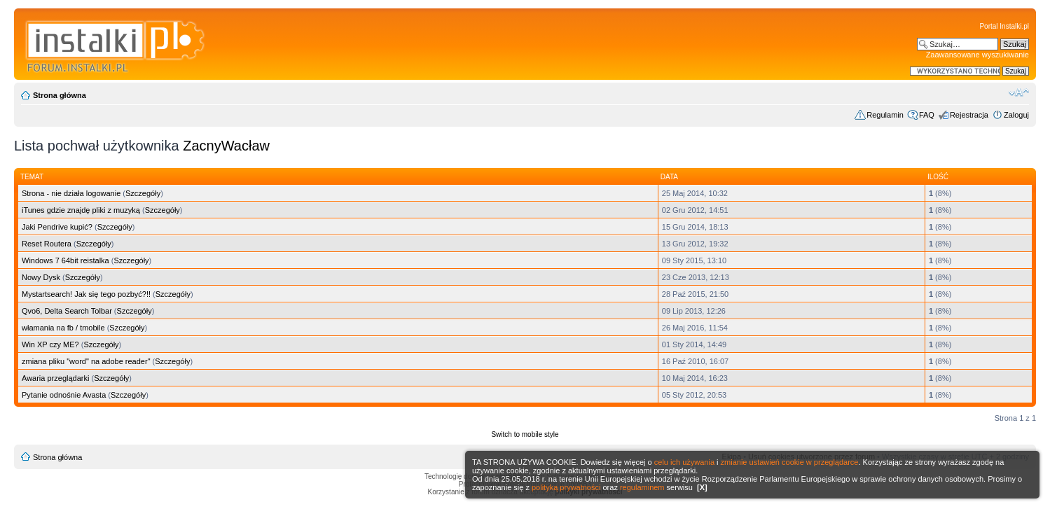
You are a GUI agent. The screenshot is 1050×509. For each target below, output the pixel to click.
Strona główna (59, 95)
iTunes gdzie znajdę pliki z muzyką (81, 210)
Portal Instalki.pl (1004, 26)
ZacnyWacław (226, 145)
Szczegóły (142, 193)
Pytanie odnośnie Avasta (64, 395)
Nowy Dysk (41, 277)
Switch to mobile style (524, 434)
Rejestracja (969, 115)
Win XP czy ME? (50, 344)
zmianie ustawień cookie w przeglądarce (790, 462)
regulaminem (642, 487)
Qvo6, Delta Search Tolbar (67, 311)
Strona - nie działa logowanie (71, 193)
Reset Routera (46, 243)
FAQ (926, 115)
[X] (702, 487)
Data (669, 177)
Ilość (937, 177)
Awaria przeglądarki (55, 378)
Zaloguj (1016, 115)
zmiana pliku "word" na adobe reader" (86, 361)
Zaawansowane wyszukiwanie (977, 54)
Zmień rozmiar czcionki (1019, 92)
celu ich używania (684, 462)
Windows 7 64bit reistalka (65, 260)
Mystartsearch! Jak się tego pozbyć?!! (86, 294)
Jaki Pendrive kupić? (57, 227)
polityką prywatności (566, 487)
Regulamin (885, 115)
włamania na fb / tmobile (63, 327)
